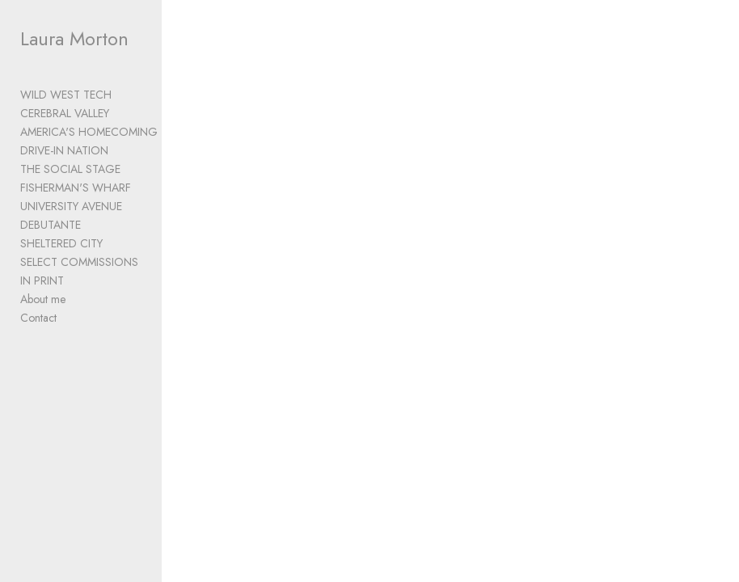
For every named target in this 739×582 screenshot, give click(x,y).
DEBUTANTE (50, 225)
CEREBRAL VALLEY (64, 113)
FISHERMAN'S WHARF (75, 187)
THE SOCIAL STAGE (70, 169)
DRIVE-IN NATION (64, 150)
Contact (38, 318)
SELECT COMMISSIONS (79, 262)
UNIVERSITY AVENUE (71, 206)
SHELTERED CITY (61, 243)
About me (42, 299)
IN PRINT (42, 280)
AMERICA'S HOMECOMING (89, 132)
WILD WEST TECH (66, 94)
